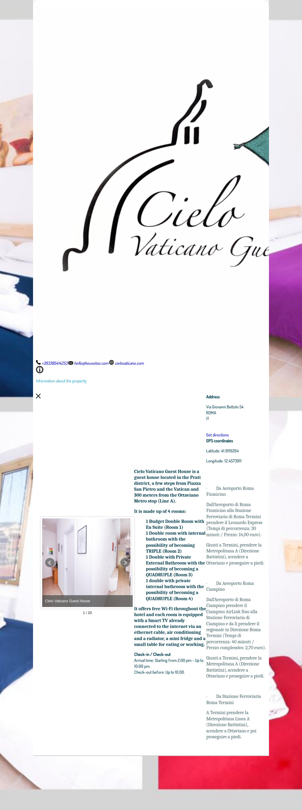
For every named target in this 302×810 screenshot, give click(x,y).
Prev (50, 590)
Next (152, 590)
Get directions (231, 434)
